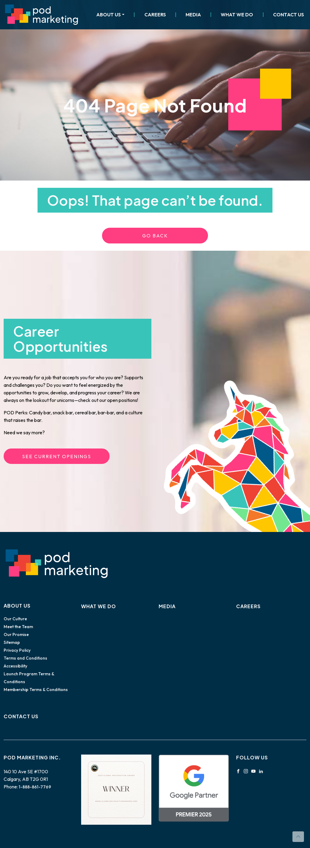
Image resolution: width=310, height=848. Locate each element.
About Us (108, 14)
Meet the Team (18, 626)
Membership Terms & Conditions (36, 689)
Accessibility (15, 666)
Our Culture (15, 618)
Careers (155, 14)
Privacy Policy (17, 650)
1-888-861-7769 (35, 787)
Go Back (155, 236)
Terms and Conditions (25, 658)
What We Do (237, 14)
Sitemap (12, 642)
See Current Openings (56, 456)
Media (193, 14)
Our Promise (16, 634)
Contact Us (288, 14)
